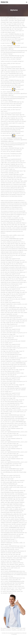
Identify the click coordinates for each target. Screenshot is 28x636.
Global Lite (4, 2)
